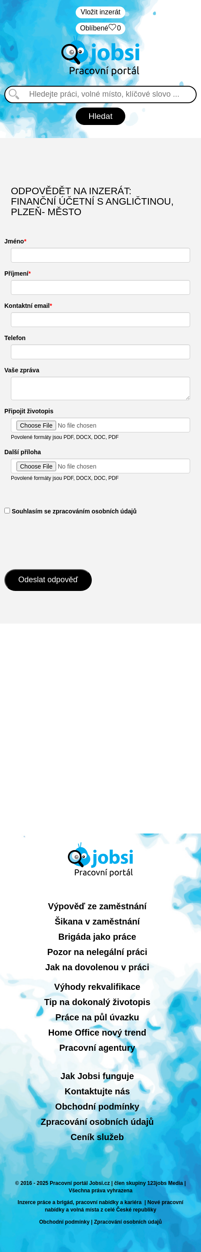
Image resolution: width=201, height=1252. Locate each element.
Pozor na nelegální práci (97, 952)
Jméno (14, 241)
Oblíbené (100, 29)
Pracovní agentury (97, 1048)
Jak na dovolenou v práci (97, 967)
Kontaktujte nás (97, 1091)
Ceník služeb (97, 1137)
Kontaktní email (27, 305)
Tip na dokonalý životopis (97, 1002)
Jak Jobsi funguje (97, 1076)
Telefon (15, 337)
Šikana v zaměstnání (97, 921)
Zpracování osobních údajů (97, 1122)
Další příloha (22, 452)
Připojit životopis (29, 411)
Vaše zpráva (21, 370)
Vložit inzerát (100, 12)
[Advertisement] (100, 728)
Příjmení (16, 273)
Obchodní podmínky (97, 1106)
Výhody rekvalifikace (97, 987)
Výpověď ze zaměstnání (97, 906)
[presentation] (70, 541)
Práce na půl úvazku (97, 1017)
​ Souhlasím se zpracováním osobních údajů (70, 511)
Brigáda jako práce (97, 937)
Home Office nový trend (97, 1032)
